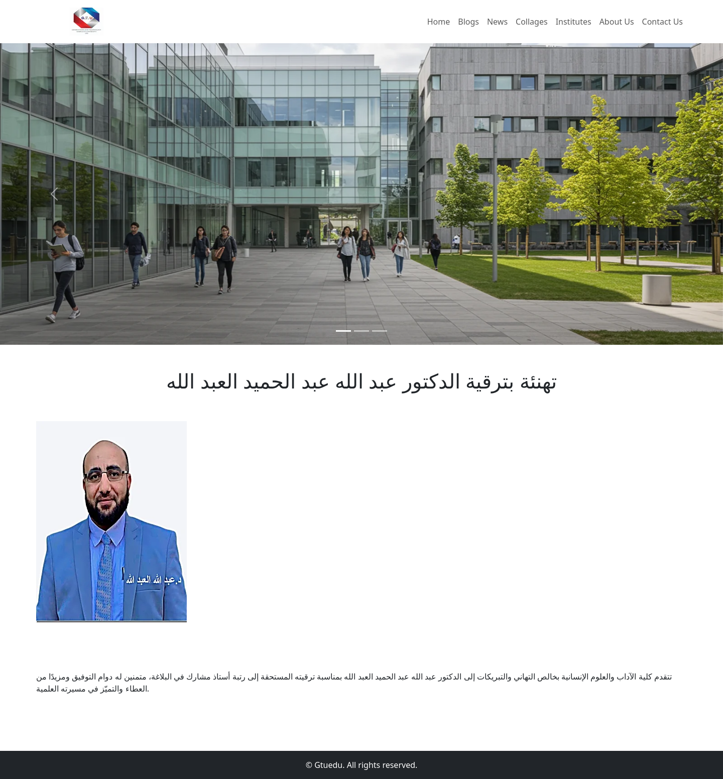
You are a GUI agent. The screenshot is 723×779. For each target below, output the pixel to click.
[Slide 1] (343, 331)
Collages (532, 21)
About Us (616, 21)
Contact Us (662, 21)
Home (438, 21)
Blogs (468, 21)
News (497, 21)
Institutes (573, 21)
